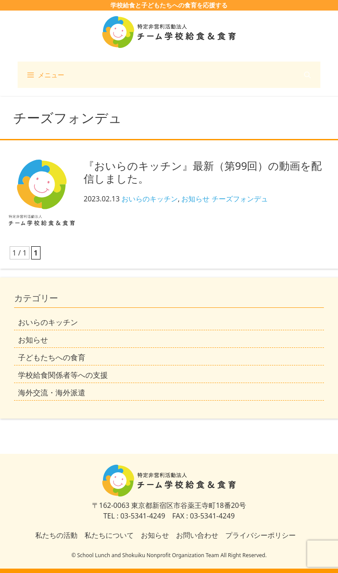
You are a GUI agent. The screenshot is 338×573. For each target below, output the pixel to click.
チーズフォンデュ (240, 199)
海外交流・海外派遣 (51, 392)
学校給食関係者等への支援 (63, 375)
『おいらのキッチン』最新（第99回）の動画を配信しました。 (203, 172)
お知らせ (195, 199)
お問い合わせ (197, 535)
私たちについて (109, 535)
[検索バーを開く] (307, 75)
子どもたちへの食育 (51, 357)
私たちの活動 (56, 535)
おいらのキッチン (149, 199)
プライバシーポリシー (260, 535)
